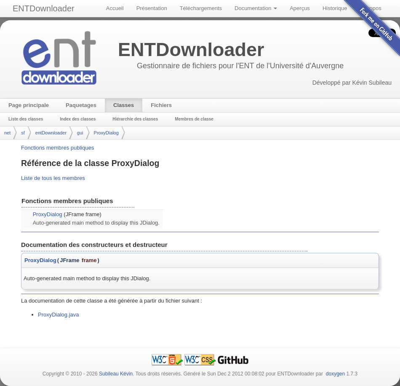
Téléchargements (201, 8)
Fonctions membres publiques (57, 148)
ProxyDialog (106, 132)
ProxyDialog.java (58, 314)
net (7, 132)
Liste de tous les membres (53, 178)
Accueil (115, 8)
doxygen (335, 374)
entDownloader (51, 132)
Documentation (256, 8)
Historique (335, 8)
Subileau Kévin (116, 374)
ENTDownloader (44, 8)
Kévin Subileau (372, 82)
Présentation (151, 8)
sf (23, 132)
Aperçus (300, 8)
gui (80, 132)
